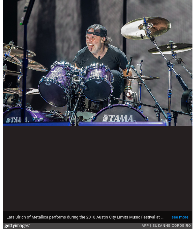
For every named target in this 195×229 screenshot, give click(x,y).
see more (180, 217)
